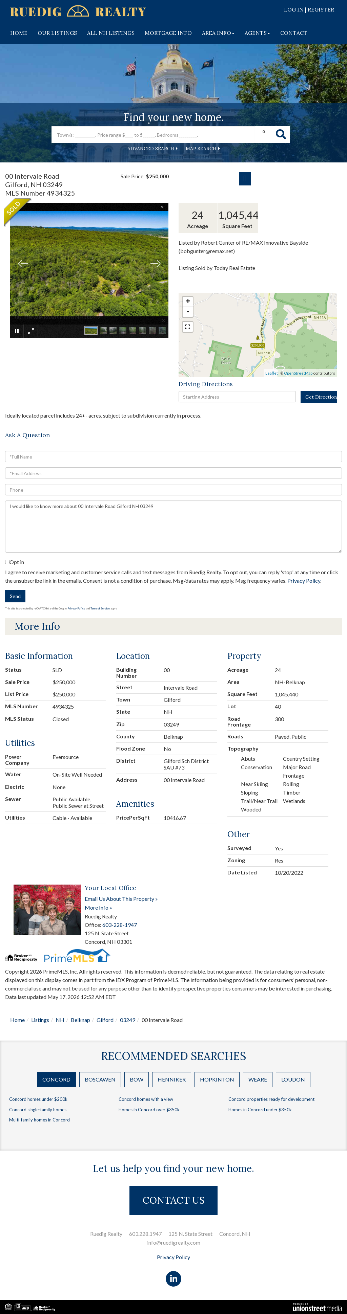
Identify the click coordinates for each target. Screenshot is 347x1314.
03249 (127, 1020)
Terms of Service (100, 608)
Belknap (80, 1020)
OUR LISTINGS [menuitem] (57, 32)
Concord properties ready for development (271, 1099)
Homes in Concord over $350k (149, 1109)
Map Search (201, 149)
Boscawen (100, 1079)
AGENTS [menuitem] (257, 32)
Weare (257, 1079)
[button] (281, 134)
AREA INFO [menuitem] (218, 32)
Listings (40, 1020)
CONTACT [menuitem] (293, 32)
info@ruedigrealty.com (173, 1242)
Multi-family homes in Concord (39, 1119)
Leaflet (271, 373)
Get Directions (321, 397)
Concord (56, 1079)
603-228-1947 (119, 924)
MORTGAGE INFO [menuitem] (168, 32)
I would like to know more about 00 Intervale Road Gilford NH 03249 (173, 526)
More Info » (98, 907)
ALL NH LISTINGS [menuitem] (111, 32)
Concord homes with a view (146, 1099)
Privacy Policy (303, 580)
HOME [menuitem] (18, 32)
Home (17, 1020)
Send (15, 596)
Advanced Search (150, 149)
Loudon (293, 1079)
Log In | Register (309, 9)
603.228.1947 (145, 1233)
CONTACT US (174, 1200)
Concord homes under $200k (38, 1099)
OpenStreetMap (298, 373)
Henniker (172, 1079)
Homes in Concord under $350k (260, 1109)
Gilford (105, 1020)
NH (60, 1020)
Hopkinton (217, 1079)
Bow (136, 1079)
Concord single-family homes (37, 1109)
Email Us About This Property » (121, 898)
